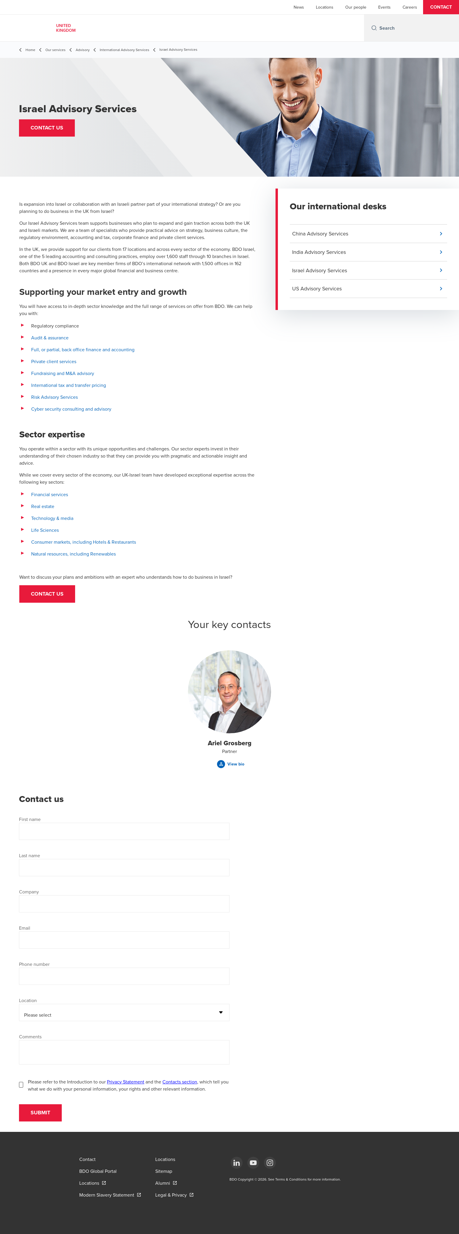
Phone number (34, 964)
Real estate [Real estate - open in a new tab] (42, 506)
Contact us (47, 594)
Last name (29, 855)
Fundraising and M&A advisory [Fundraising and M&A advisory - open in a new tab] (62, 373)
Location (28, 1000)
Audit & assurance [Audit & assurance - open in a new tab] (50, 337)
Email (24, 928)
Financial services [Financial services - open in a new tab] (49, 494)
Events (384, 7)
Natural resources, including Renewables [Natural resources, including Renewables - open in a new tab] (73, 553)
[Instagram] (270, 1163)
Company (29, 892)
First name (30, 819)
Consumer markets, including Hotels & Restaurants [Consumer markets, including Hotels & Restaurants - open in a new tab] (83, 542)
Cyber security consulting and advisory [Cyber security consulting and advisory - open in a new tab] (71, 409)
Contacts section (179, 1082)
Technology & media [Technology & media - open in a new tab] (52, 518)
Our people (355, 7)
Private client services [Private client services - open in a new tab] (53, 361)
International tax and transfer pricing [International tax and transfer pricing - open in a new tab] (68, 385)
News (299, 7)
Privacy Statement (125, 1082)
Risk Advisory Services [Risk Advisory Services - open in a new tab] (54, 397)
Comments (30, 1037)
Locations (324, 7)
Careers (410, 7)
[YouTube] (253, 1163)
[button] (441, 7)
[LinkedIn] (237, 1163)
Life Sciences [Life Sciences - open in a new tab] (45, 530)
